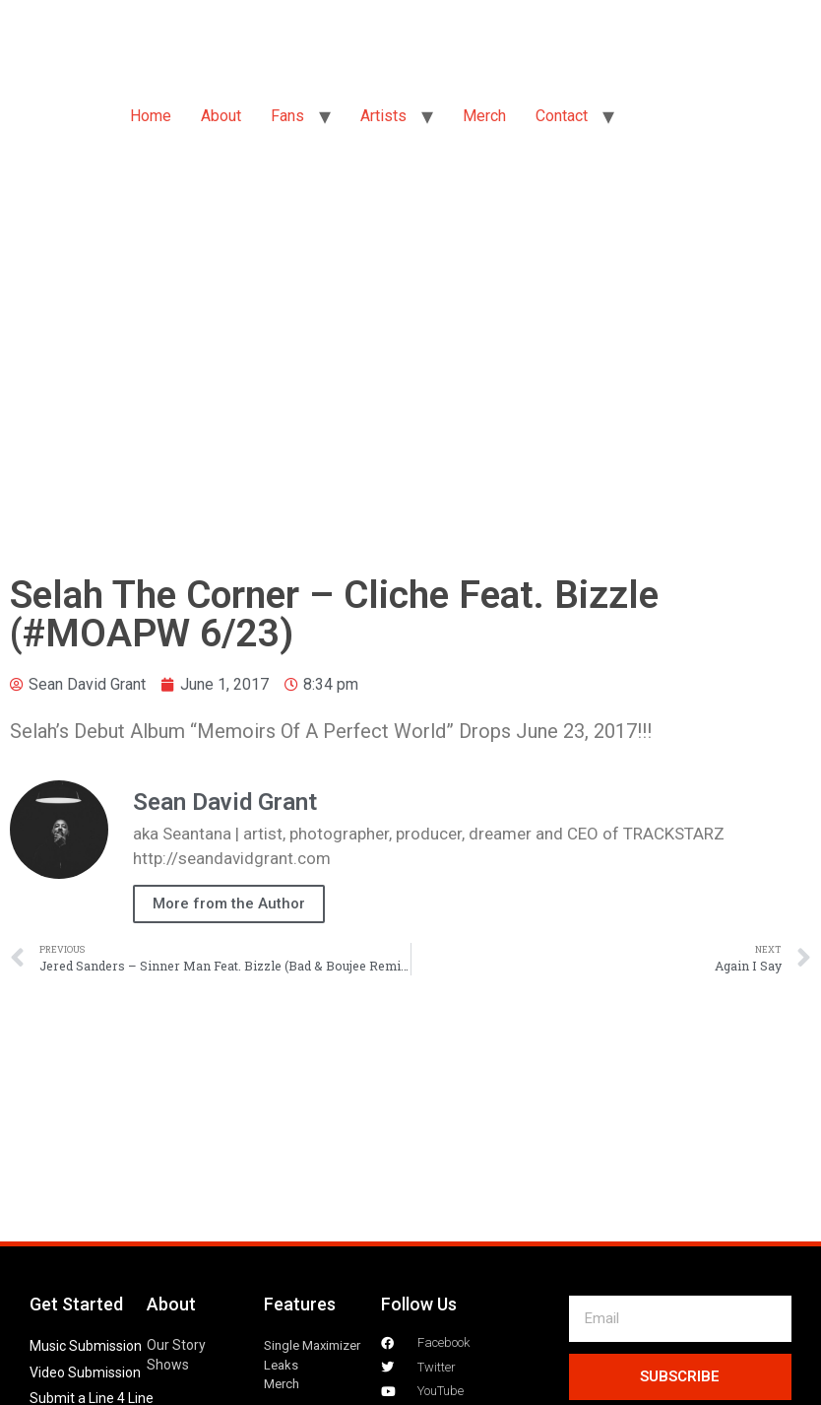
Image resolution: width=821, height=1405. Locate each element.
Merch (484, 115)
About (221, 115)
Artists (383, 115)
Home (150, 115)
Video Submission (85, 1372)
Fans (287, 115)
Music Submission (86, 1346)
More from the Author (229, 903)
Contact (562, 115)
